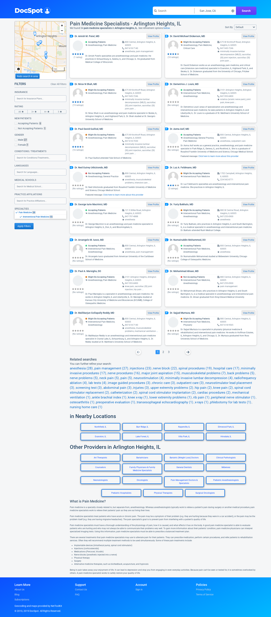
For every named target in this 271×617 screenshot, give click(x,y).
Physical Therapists (163, 493)
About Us (19, 589)
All (21, 112)
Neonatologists (100, 480)
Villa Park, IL (184, 436)
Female (22, 144)
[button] (245, 27)
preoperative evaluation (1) (115, 402)
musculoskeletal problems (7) (204, 373)
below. (166, 28)
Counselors (100, 467)
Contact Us (81, 589)
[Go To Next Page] (187, 352)
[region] (40, 47)
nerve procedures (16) (124, 373)
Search (246, 10)
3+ (34, 112)
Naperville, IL (184, 427)
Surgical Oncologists (205, 493)
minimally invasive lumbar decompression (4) (199, 378)
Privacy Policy (203, 589)
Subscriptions (22, 599)
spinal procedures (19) (195, 368)
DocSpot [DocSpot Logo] (32, 10)
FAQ (77, 594)
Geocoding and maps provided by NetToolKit (38, 606)
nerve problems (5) (84, 378)
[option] (42, 212)
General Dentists (184, 467)
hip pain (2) (203, 388)
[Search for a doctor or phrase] (173, 11)
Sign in (139, 589)
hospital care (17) (226, 368)
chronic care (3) (163, 383)
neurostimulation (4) (149, 378)
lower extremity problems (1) (170, 397)
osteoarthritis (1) (82, 402)
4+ (47, 112)
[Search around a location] (215, 11)
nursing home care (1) (86, 407)
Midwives (226, 467)
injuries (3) (141, 388)
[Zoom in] (61, 25)
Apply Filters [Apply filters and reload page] (24, 226)
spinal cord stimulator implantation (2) (167, 392)
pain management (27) (111, 368)
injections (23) (140, 368)
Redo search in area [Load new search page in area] (27, 76)
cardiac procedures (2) (214, 392)
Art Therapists (100, 457)
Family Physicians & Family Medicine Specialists (142, 469)
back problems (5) (240, 373)
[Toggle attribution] (18, 69)
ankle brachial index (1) (109, 397)
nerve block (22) (165, 368)
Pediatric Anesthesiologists (226, 480)
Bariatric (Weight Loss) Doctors (184, 457)
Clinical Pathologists (226, 457)
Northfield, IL (100, 427)
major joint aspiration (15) (161, 373)
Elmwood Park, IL (226, 427)
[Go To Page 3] (168, 352)
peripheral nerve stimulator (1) (233, 397)
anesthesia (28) (81, 368)
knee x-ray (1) (138, 397)
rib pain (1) (201, 397)
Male (21, 139)
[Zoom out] (61, 30)
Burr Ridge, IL (142, 427)
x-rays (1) (201, 402)
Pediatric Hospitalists (121, 493)
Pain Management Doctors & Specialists (184, 481)
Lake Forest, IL (142, 436)
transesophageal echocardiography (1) (165, 402)
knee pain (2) (223, 388)
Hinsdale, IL (226, 436)
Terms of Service (204, 594)
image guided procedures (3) (129, 383)
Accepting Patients (28, 123)
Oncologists (142, 480)
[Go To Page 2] (163, 352)
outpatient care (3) (190, 383)
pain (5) (126, 378)
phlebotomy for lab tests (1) (230, 402)
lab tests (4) (97, 383)
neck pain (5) (109, 378)
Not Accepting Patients (30, 128)
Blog (17, 594)
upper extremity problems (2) (172, 388)
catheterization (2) (124, 392)
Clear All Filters (58, 84)
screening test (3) (89, 388)
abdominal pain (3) (117, 388)
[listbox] (40, 214)
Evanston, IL (100, 436)
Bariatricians (142, 457)
